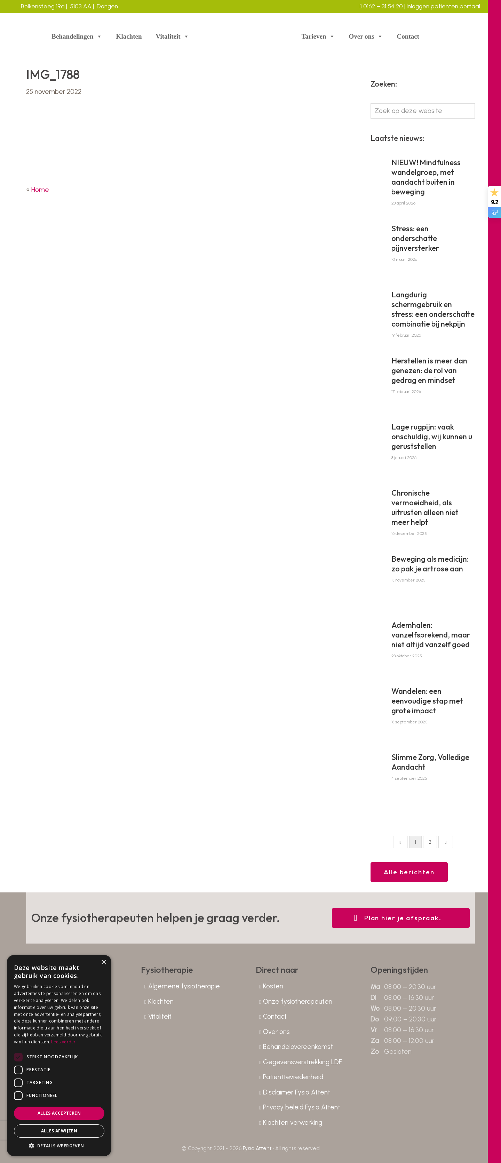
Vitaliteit (172, 36)
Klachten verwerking (292, 1122)
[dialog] (59, 1055)
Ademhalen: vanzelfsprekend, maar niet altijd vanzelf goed (430, 634)
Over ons (366, 36)
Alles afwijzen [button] (59, 1131)
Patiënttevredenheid (293, 1077)
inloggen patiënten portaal (442, 6)
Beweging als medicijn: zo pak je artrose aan (430, 564)
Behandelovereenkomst (298, 1047)
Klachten (129, 36)
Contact (408, 36)
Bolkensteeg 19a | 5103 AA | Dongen (69, 6)
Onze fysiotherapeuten (297, 1001)
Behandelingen (76, 36)
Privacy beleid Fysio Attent (301, 1107)
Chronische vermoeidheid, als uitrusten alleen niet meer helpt (425, 507)
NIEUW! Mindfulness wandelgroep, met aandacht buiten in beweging (426, 177)
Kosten (273, 986)
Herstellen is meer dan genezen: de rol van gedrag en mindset (429, 370)
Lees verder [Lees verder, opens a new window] (63, 1042)
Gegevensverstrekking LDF (302, 1062)
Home (40, 190)
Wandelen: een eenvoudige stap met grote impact (427, 700)
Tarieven (318, 36)
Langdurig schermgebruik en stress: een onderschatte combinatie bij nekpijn (433, 309)
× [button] (103, 962)
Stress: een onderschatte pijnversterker (415, 238)
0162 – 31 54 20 (381, 6)
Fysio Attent (257, 1148)
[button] (59, 1145)
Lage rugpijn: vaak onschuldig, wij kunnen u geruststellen (431, 436)
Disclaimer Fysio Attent (296, 1092)
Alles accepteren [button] (59, 1113)
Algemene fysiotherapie (184, 986)
